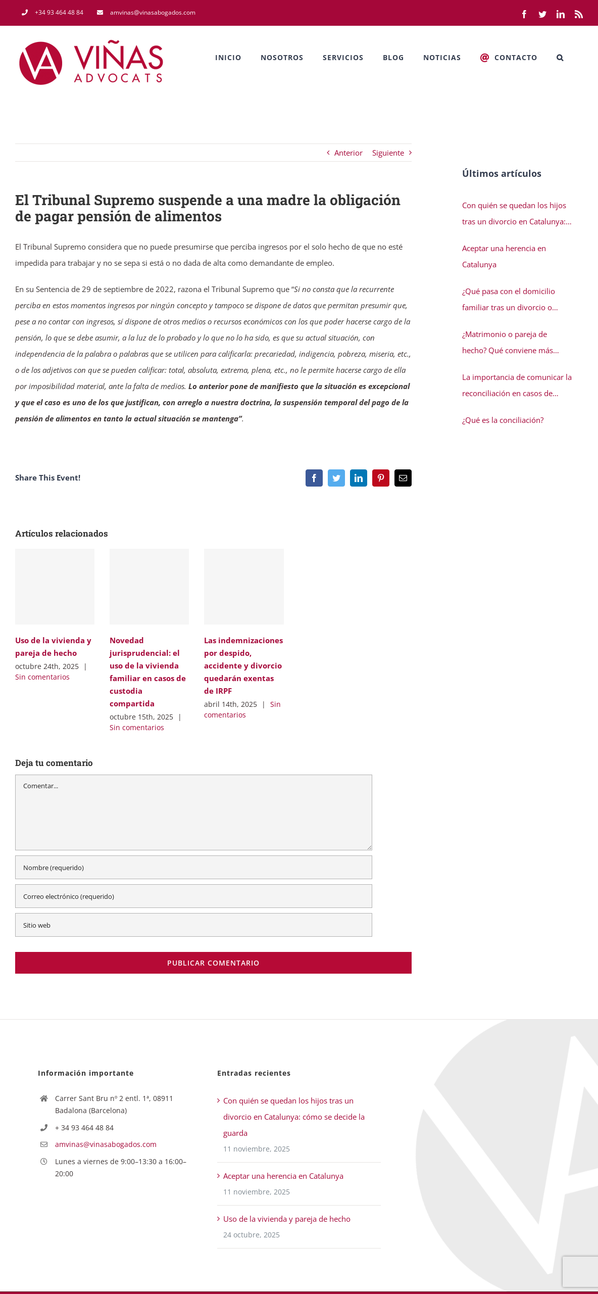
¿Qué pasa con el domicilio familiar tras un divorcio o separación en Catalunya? (508, 300)
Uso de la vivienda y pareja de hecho (287, 1219)
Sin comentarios (42, 677)
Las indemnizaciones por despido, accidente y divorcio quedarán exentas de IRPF (243, 665)
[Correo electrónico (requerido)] (193, 896)
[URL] (193, 925)
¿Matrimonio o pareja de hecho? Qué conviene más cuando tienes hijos (507, 343)
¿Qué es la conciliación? (502, 420)
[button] (560, 57)
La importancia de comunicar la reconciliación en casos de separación (517, 386)
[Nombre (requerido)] (193, 867)
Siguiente (388, 153)
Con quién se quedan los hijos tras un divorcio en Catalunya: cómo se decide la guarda (514, 214)
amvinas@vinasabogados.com (106, 1144)
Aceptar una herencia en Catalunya (504, 256)
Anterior (348, 153)
